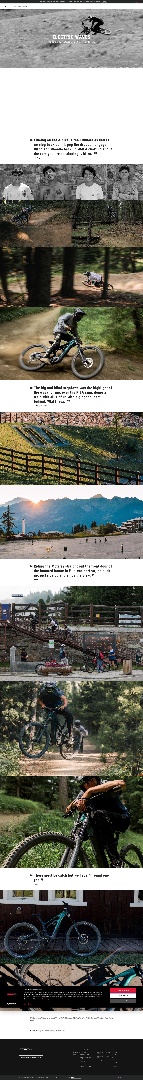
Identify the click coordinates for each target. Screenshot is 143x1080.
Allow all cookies (123, 1063)
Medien (114, 1054)
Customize (123, 1068)
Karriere (114, 1057)
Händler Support (84, 1054)
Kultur (75, 1054)
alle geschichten (20, 6)
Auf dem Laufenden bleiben (31, 1057)
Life (5, 6)
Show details (28, 1076)
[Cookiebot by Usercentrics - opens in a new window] (12, 1076)
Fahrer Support (84, 1052)
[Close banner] (140, 1061)
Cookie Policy (44, 1071)
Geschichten (76, 1052)
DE (140, 2)
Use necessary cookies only (123, 1073)
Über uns (114, 1052)
